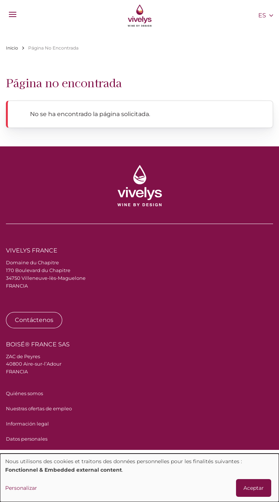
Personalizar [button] (21, 488)
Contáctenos (34, 319)
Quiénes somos (24, 393)
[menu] (12, 14)
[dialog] (139, 478)
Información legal (27, 424)
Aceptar (253, 488)
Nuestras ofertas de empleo (39, 408)
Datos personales (26, 439)
